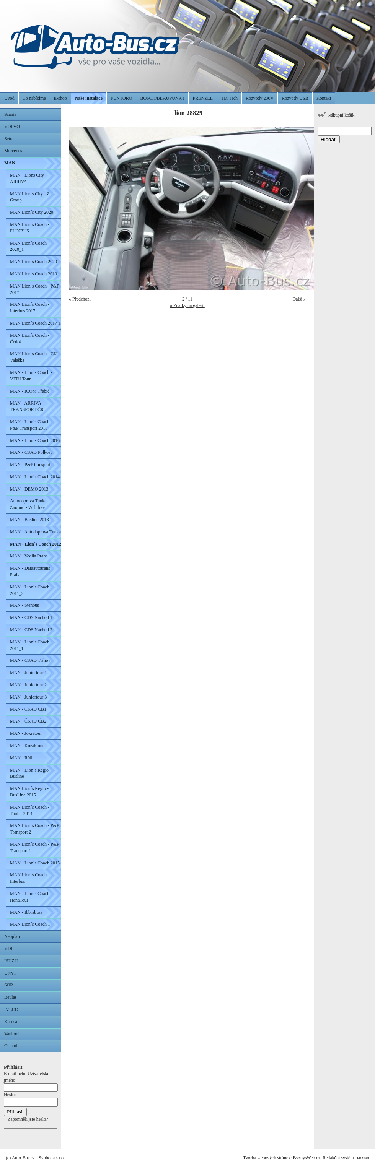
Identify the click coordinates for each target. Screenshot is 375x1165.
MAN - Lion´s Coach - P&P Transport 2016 (31, 425)
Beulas (10, 997)
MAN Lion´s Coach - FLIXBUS (29, 228)
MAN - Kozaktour (27, 745)
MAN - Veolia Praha (29, 556)
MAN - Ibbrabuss (26, 912)
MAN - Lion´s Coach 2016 (35, 440)
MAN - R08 (21, 757)
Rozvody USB (295, 98)
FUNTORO (121, 98)
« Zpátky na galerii (187, 305)
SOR (8, 985)
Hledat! (329, 139)
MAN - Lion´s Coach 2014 (35, 476)
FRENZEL (202, 98)
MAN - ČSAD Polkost (31, 452)
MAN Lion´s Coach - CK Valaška (33, 357)
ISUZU (11, 961)
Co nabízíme (34, 98)
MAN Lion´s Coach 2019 (33, 273)
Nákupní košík (336, 115)
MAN (9, 163)
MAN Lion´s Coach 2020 (33, 261)
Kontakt (323, 98)
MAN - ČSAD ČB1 (28, 709)
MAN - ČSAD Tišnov (30, 660)
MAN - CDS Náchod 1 (31, 617)
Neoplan (12, 936)
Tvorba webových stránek (267, 1157)
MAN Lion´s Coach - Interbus (29, 878)
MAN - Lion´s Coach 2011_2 (29, 590)
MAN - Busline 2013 (29, 519)
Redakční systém (338, 1157)
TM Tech (229, 98)
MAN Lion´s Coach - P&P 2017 (34, 289)
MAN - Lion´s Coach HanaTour (29, 897)
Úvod (9, 98)
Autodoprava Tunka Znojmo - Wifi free (28, 504)
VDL (9, 948)
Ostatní (11, 1045)
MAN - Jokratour (26, 733)
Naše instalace (89, 98)
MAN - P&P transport (30, 464)
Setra (9, 138)
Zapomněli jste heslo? (28, 1119)
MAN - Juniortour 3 (28, 697)
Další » (298, 299)
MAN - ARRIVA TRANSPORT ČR (27, 406)
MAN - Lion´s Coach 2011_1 (29, 645)
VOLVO (12, 126)
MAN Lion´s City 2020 (31, 212)
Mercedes (13, 150)
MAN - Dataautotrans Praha (30, 571)
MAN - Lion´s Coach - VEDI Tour (31, 376)
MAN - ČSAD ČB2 (28, 721)
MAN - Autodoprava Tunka (35, 532)
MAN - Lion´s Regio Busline (29, 773)
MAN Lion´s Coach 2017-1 (35, 323)
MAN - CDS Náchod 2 (31, 629)
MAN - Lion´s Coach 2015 (35, 863)
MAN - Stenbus (24, 605)
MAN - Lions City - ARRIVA (28, 178)
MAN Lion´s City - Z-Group (30, 197)
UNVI (10, 973)
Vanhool (12, 1034)
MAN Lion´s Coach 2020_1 (28, 246)
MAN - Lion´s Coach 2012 (35, 544)
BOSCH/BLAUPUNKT (162, 98)
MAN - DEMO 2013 (29, 489)
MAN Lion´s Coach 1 (30, 924)
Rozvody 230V (260, 98)
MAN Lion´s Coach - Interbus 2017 (29, 308)
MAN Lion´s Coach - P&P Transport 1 (34, 847)
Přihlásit (363, 1158)
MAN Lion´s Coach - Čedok (29, 338)
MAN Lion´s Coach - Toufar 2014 (29, 810)
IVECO (11, 1009)
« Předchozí (80, 299)
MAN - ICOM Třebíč (29, 391)
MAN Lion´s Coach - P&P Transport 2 (34, 829)
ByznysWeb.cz (306, 1157)
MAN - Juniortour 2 (28, 684)
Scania (10, 114)
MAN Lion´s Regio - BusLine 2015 (29, 792)
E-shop (60, 98)
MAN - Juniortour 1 (28, 672)
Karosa (10, 1021)
